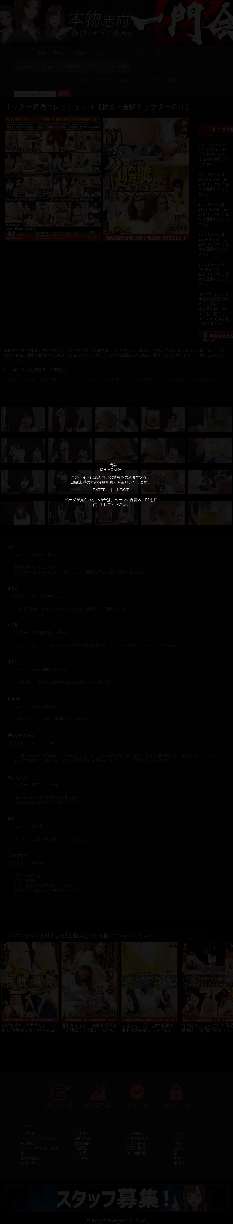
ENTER (99, 490)
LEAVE (123, 490)
